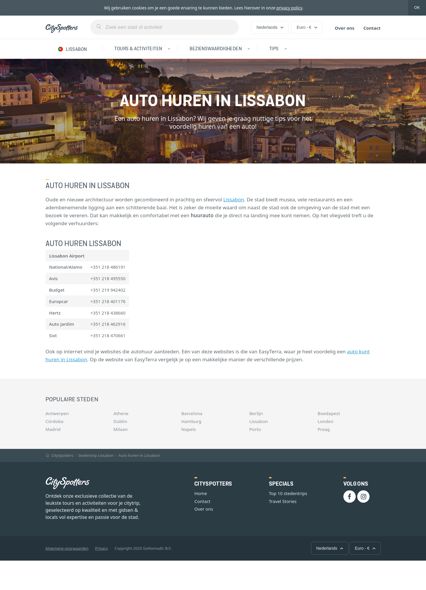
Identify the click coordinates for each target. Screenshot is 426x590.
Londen (325, 421)
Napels (188, 429)
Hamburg (191, 421)
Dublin (120, 421)
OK (417, 7)
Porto (255, 429)
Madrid (53, 429)
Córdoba (55, 421)
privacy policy (289, 8)
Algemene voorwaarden (67, 548)
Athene (121, 413)
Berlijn (256, 413)
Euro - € (307, 27)
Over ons (345, 28)
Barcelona (192, 413)
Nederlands (269, 27)
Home (200, 493)
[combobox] (164, 27)
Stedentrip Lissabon (96, 455)
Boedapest (329, 413)
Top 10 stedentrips (288, 493)
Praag (324, 429)
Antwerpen (57, 413)
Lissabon (233, 199)
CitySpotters (59, 455)
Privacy (101, 548)
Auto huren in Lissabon (139, 455)
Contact (372, 28)
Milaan (120, 429)
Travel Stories (283, 501)
